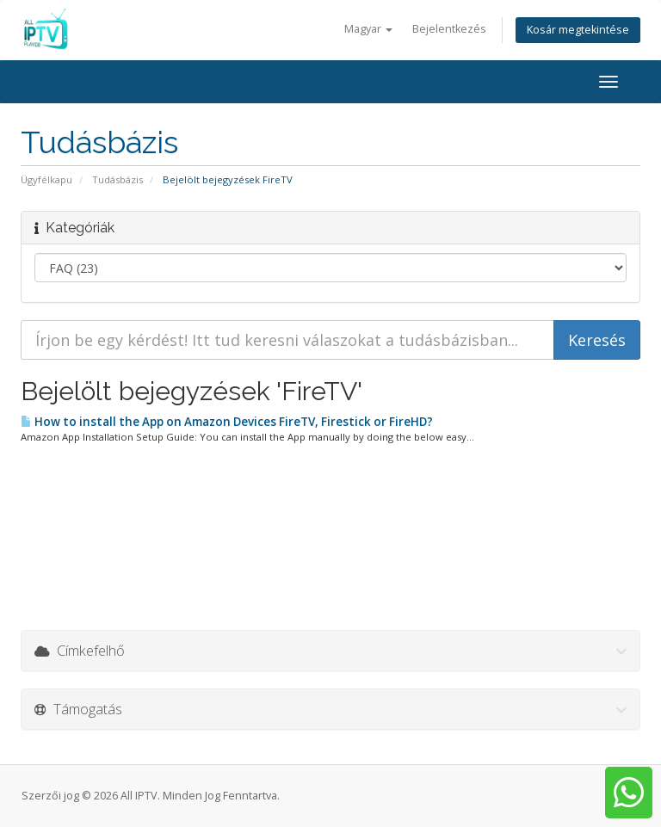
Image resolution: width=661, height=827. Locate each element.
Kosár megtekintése (578, 29)
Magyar (368, 29)
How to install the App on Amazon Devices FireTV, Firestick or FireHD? (227, 421)
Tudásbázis (117, 179)
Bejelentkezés (449, 29)
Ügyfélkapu (46, 179)
